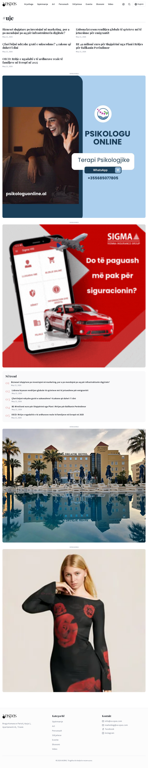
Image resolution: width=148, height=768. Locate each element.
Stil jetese (77, 4)
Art (53, 4)
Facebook (108, 729)
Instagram (108, 733)
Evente (89, 4)
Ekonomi (100, 4)
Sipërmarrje (42, 4)
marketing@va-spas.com (115, 725)
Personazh (63, 4)
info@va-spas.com (112, 721)
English (139, 4)
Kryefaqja (28, 4)
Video (110, 4)
